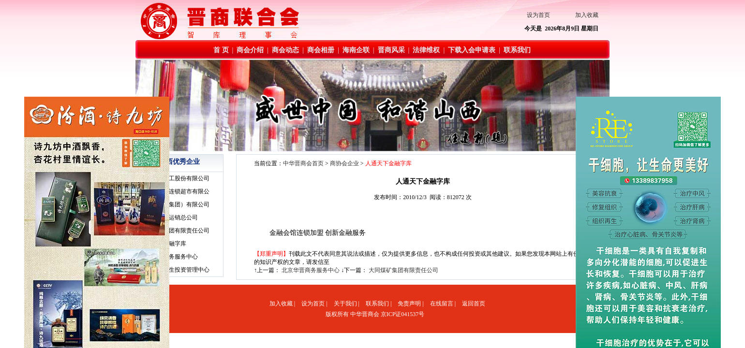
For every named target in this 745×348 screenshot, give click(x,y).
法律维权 (426, 50)
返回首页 (473, 303)
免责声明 (409, 303)
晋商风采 (391, 50)
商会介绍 (250, 50)
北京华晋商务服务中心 (311, 270)
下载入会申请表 (471, 50)
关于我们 (345, 303)
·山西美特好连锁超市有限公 (173, 191)
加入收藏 (586, 15)
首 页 (221, 50)
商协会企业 (344, 163)
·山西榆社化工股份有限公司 (173, 178)
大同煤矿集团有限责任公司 (403, 270)
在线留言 (441, 303)
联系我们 (517, 50)
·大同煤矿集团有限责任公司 (173, 230)
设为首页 (538, 15)
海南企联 (356, 50)
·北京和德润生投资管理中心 (173, 269)
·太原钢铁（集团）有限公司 (173, 204)
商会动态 (285, 50)
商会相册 (320, 50)
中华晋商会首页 (303, 163)
